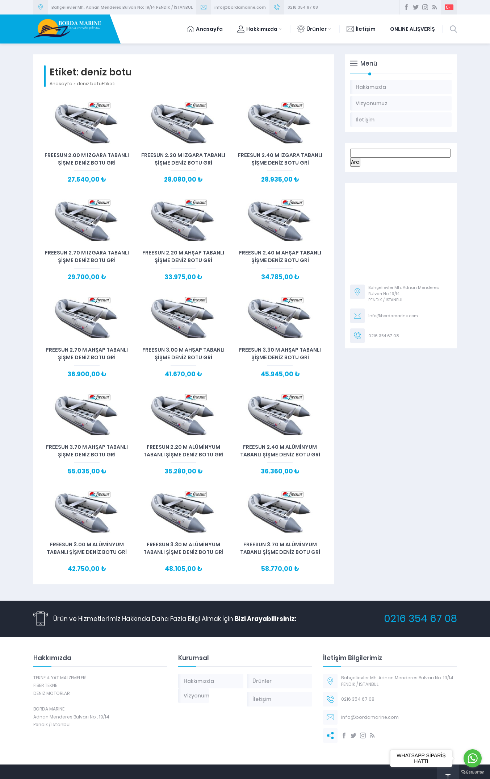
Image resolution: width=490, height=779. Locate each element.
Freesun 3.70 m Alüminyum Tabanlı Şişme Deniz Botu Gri (280, 548)
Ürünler (314, 29)
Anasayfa (205, 29)
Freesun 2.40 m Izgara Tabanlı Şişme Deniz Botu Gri (280, 159)
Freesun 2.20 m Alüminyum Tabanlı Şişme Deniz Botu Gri (183, 450)
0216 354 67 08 (303, 7)
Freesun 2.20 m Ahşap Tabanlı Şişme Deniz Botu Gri (183, 256)
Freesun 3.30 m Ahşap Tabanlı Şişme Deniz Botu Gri (280, 353)
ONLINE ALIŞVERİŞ (412, 29)
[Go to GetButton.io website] (472, 772)
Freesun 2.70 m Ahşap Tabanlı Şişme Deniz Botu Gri (87, 353)
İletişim (361, 29)
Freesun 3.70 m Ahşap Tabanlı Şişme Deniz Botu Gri (87, 450)
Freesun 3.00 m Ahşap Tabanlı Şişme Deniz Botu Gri (183, 353)
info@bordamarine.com (240, 7)
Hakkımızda (260, 29)
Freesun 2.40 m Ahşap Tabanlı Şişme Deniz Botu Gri (280, 256)
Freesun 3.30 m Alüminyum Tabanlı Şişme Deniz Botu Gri (183, 548)
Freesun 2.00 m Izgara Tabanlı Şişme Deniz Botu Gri (87, 159)
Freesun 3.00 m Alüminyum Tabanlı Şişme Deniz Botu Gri (87, 548)
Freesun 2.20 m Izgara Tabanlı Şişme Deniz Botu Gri (183, 159)
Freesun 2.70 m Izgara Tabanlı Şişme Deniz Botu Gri (87, 256)
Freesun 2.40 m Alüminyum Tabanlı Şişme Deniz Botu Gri (280, 450)
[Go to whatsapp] (473, 758)
